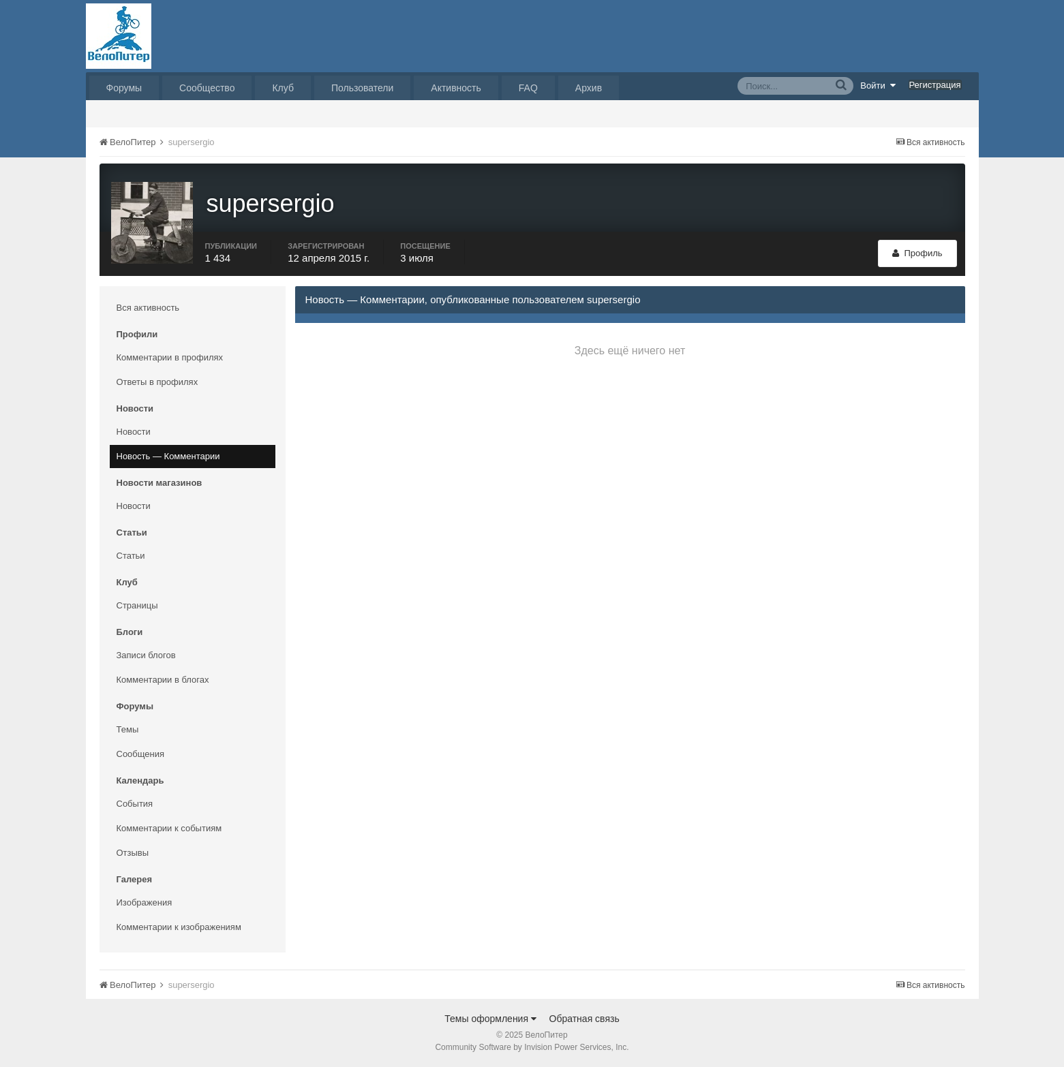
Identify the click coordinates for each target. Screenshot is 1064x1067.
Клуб (283, 87)
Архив (588, 87)
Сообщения (141, 754)
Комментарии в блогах (163, 680)
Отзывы (133, 853)
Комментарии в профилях (170, 357)
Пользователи (362, 87)
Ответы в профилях (157, 382)
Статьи (131, 556)
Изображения (144, 902)
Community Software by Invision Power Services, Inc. (531, 1047)
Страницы (137, 605)
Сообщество (206, 87)
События (135, 804)
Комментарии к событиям (169, 828)
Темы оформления (490, 1018)
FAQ (528, 87)
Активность (456, 87)
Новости (134, 432)
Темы (128, 729)
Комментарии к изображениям (179, 927)
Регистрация (935, 85)
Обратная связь (584, 1018)
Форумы (124, 87)
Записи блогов (146, 655)
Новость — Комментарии (168, 456)
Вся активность (148, 308)
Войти (878, 85)
